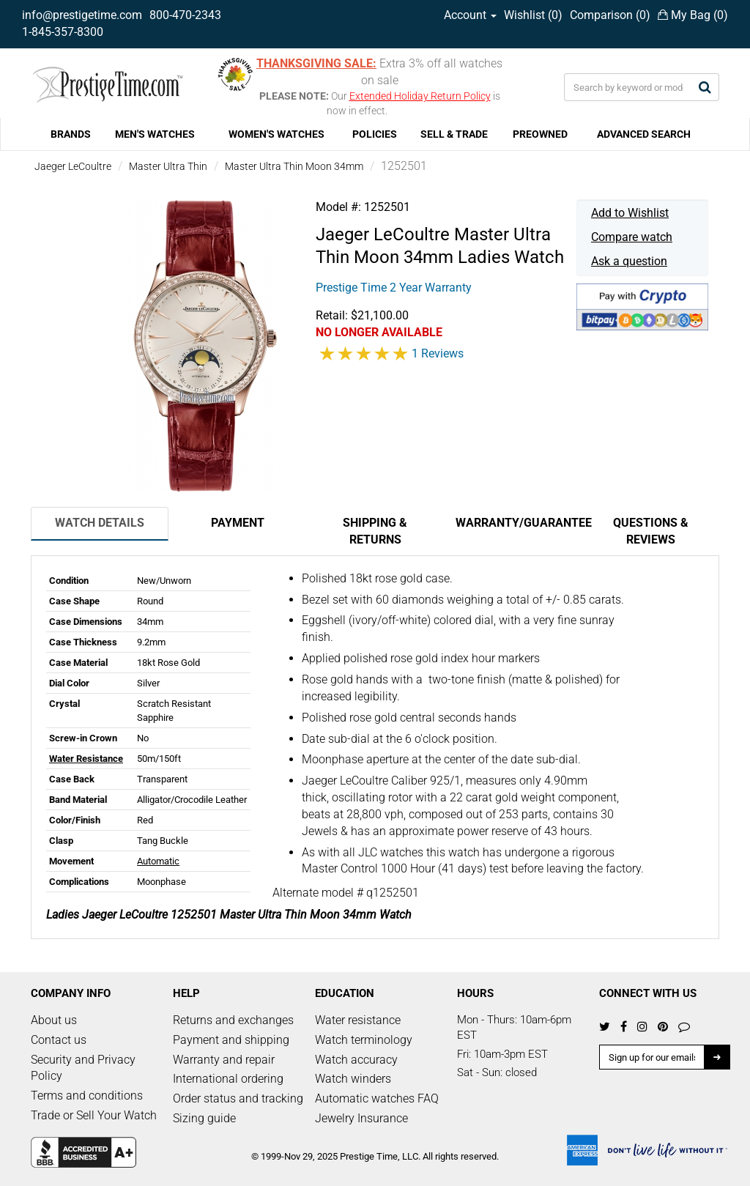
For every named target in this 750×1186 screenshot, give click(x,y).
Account (470, 15)
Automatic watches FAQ (377, 1098)
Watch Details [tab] (99, 523)
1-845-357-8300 (62, 32)
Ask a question (629, 261)
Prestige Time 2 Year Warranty (394, 287)
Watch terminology (363, 1040)
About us (54, 1020)
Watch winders (353, 1079)
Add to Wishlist (630, 213)
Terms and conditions (87, 1095)
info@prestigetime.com (82, 15)
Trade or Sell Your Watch (94, 1115)
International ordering (228, 1079)
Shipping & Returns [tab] (375, 531)
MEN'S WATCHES (155, 134)
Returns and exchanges (233, 1020)
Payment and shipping (231, 1040)
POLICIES (374, 134)
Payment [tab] (237, 523)
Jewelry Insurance (361, 1118)
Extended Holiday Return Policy (420, 96)
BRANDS (71, 134)
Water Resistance (86, 758)
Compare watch (631, 237)
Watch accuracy (356, 1060)
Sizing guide (204, 1118)
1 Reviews (438, 353)
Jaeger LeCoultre (72, 166)
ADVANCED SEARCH (644, 134)
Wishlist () (533, 15)
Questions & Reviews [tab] (650, 531)
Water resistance (358, 1020)
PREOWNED (540, 134)
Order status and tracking (238, 1098)
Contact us (58, 1040)
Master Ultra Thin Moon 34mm (294, 166)
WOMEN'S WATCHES (276, 134)
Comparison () (610, 15)
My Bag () (693, 15)
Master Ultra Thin (168, 166)
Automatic (158, 861)
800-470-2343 (185, 15)
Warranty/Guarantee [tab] (519, 523)
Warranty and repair (224, 1060)
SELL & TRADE (454, 134)
